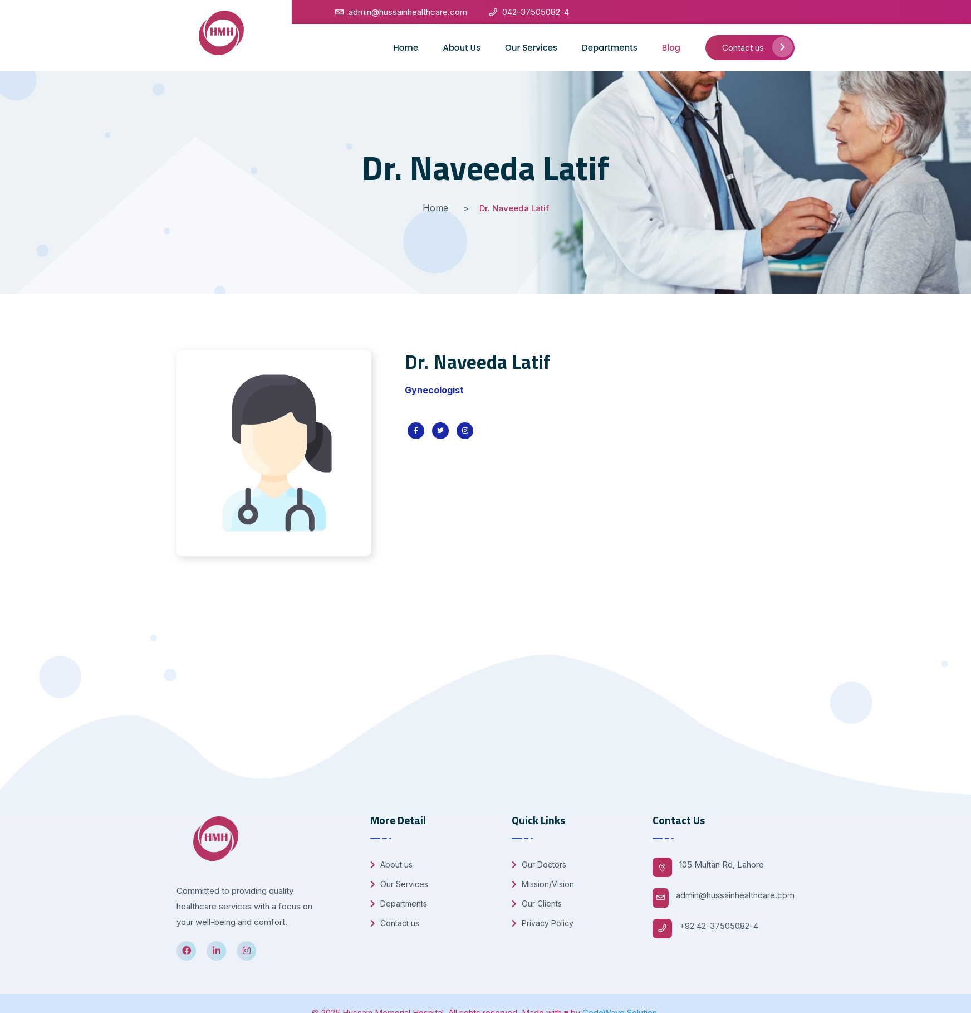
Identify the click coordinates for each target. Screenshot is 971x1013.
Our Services (531, 47)
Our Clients (537, 903)
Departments (609, 47)
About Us (461, 47)
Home (405, 47)
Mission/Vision (543, 884)
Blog (671, 47)
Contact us (757, 47)
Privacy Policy (542, 923)
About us (391, 864)
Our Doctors (539, 864)
